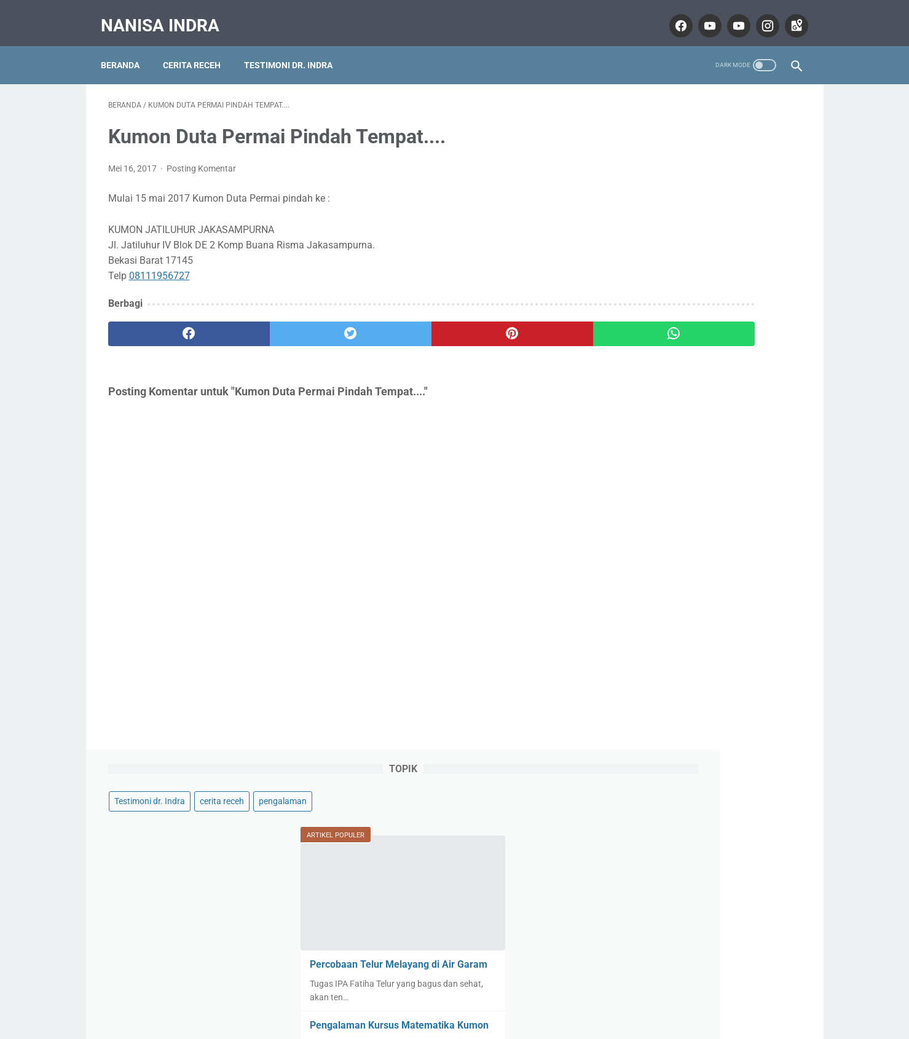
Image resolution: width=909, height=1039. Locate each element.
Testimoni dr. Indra (295, 48)
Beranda (127, 48)
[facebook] (672, 14)
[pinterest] (398, 324)
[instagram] (759, 14)
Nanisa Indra (167, 14)
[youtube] (701, 14)
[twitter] (282, 324)
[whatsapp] (515, 324)
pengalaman (647, 150)
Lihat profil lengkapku (709, 902)
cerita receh (731, 127)
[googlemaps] (788, 14)
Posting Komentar (201, 159)
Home (454, 993)
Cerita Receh (199, 48)
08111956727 (159, 266)
